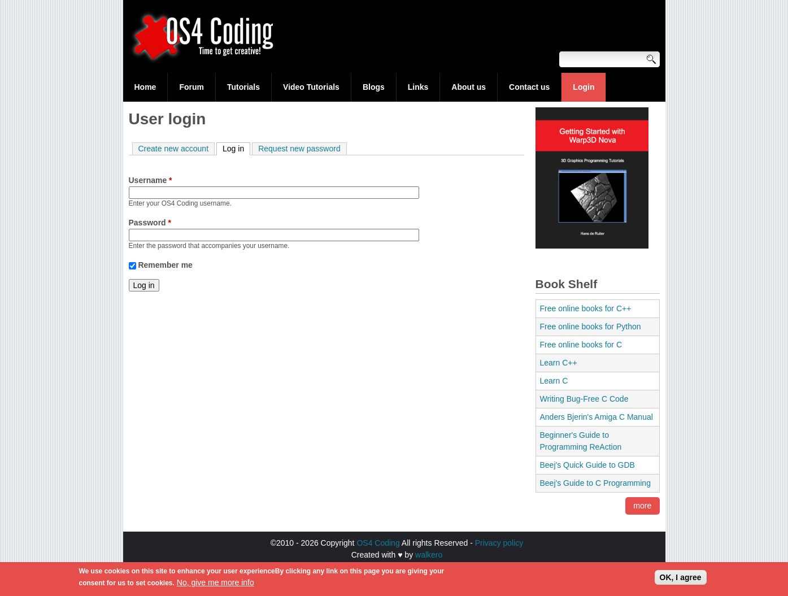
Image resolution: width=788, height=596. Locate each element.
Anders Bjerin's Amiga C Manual (596, 416)
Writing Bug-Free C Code (584, 398)
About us (468, 87)
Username (150, 180)
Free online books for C (581, 344)
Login (583, 87)
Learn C (554, 380)
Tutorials (243, 87)
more (643, 506)
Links (418, 87)
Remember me (165, 264)
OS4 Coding (377, 542)
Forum (191, 87)
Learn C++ (558, 362)
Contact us (529, 87)
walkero (428, 554)
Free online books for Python (590, 326)
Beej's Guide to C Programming (595, 483)
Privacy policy (499, 542)
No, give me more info (215, 585)
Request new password (299, 148)
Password (150, 222)
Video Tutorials (311, 87)
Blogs (374, 87)
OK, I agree (681, 580)
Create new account (173, 148)
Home (145, 87)
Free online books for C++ (586, 308)
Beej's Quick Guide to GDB (587, 464)
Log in (236, 148)
